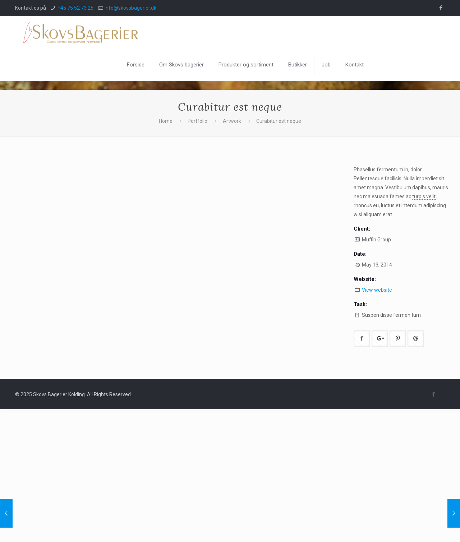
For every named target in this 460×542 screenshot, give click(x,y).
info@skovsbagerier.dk (130, 8)
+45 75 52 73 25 (75, 8)
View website (377, 290)
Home (165, 121)
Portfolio (197, 121)
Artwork (232, 121)
